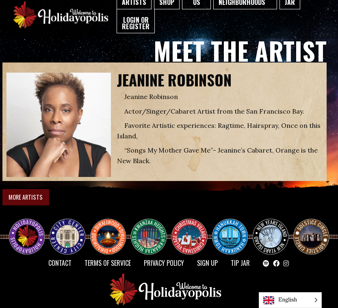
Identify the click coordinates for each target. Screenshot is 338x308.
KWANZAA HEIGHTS (152, 229)
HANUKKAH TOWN (233, 229)
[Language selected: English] (290, 300)
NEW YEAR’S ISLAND (271, 232)
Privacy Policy (164, 263)
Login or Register (136, 23)
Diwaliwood (111, 226)
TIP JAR (240, 263)
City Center (67, 229)
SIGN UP (207, 263)
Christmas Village (193, 229)
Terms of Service (107, 263)
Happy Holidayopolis (30, 229)
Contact (60, 263)
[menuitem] (136, 21)
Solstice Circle (311, 229)
